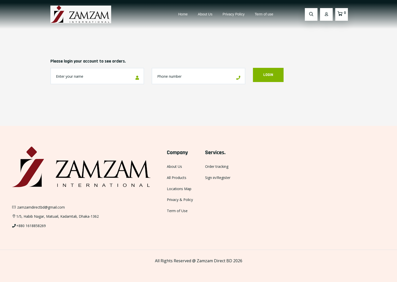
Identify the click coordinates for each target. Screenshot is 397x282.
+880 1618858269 (29, 225)
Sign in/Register (217, 177)
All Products (176, 177)
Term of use (264, 14)
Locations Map (179, 188)
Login (268, 74)
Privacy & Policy (180, 199)
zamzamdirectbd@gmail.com (38, 207)
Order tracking (216, 166)
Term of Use (177, 210)
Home (183, 14)
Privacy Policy (234, 14)
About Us (205, 14)
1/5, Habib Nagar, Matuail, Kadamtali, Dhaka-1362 (55, 216)
